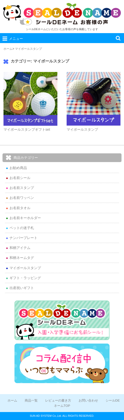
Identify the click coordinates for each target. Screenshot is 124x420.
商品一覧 (31, 400)
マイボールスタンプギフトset (26, 129)
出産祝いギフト (21, 288)
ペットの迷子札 (21, 228)
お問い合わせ (88, 400)
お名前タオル (19, 208)
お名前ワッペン (21, 198)
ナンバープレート (23, 238)
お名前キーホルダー (25, 218)
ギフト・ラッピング (25, 278)
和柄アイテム (19, 248)
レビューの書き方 (58, 400)
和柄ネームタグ (21, 258)
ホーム (7, 49)
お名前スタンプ (21, 188)
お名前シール (19, 178)
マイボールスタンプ (28, 49)
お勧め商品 (18, 168)
